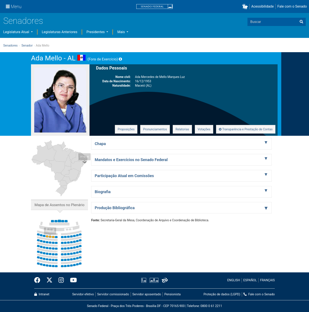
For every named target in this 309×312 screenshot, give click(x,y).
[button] (245, 7)
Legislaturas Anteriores (59, 32)
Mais (121, 32)
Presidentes (96, 32)
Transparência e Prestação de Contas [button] (246, 129)
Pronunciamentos (155, 129)
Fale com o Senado (292, 6)
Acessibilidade (262, 6)
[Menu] (13, 6)
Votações (204, 129)
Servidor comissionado (113, 294)
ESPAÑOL (250, 280)
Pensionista (172, 294)
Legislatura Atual (16, 32)
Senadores (23, 21)
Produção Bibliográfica (115, 207)
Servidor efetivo (83, 294)
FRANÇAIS (267, 280)
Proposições (126, 129)
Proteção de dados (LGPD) (221, 294)
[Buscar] (301, 22)
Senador (27, 45)
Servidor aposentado (146, 294)
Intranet (41, 294)
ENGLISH (233, 280)
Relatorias (182, 129)
